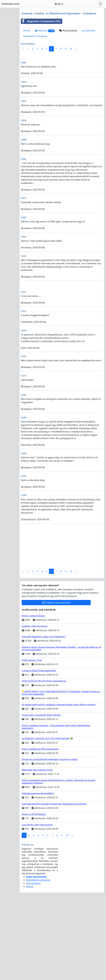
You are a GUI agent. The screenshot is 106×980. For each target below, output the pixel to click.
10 (71, 48)
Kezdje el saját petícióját (56, 679)
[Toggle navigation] (100, 4)
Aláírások (45, 30)
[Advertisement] (62, 75)
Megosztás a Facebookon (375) (40, 21)
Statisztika (88, 30)
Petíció (26, 30)
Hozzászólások (68, 30)
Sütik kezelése (33, 960)
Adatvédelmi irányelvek (35, 36)
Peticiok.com (10, 4)
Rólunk (29, 963)
